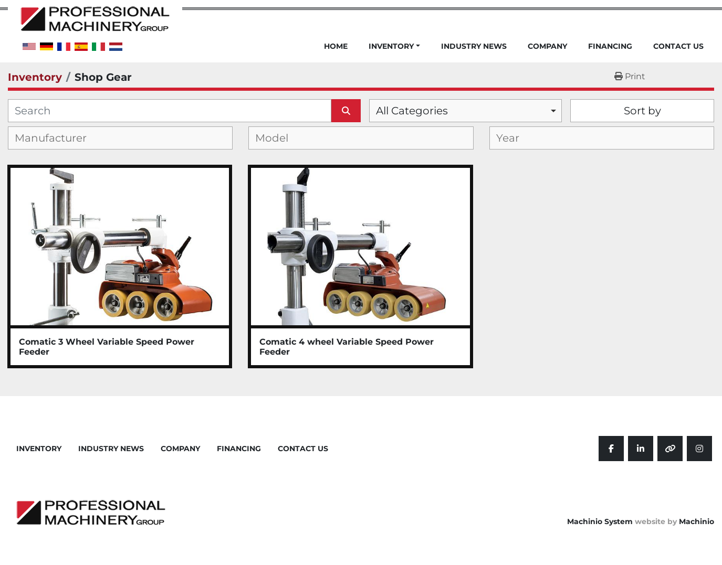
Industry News (474, 46)
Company (547, 46)
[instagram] (699, 448)
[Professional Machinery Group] (90, 512)
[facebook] (611, 448)
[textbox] (59, 138)
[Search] (169, 110)
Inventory (391, 46)
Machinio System (600, 521)
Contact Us (678, 46)
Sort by (642, 110)
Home (336, 46)
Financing (610, 46)
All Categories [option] (412, 110)
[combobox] (465, 110)
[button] (394, 52)
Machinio (696, 521)
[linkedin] (640, 448)
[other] (670, 448)
